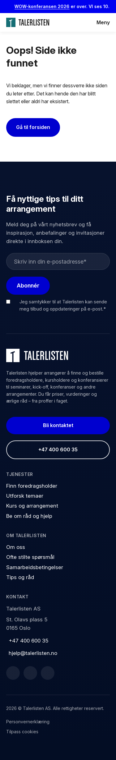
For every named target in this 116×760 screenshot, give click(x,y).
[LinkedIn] (30, 673)
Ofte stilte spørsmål (30, 557)
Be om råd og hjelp (29, 516)
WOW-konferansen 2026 (44, 6)
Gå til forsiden (33, 127)
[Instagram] (47, 673)
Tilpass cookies (22, 731)
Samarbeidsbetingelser (34, 567)
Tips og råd (20, 577)
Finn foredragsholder (31, 486)
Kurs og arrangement (32, 506)
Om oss (15, 547)
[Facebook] (13, 673)
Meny (103, 22)
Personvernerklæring (27, 721)
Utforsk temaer (24, 496)
